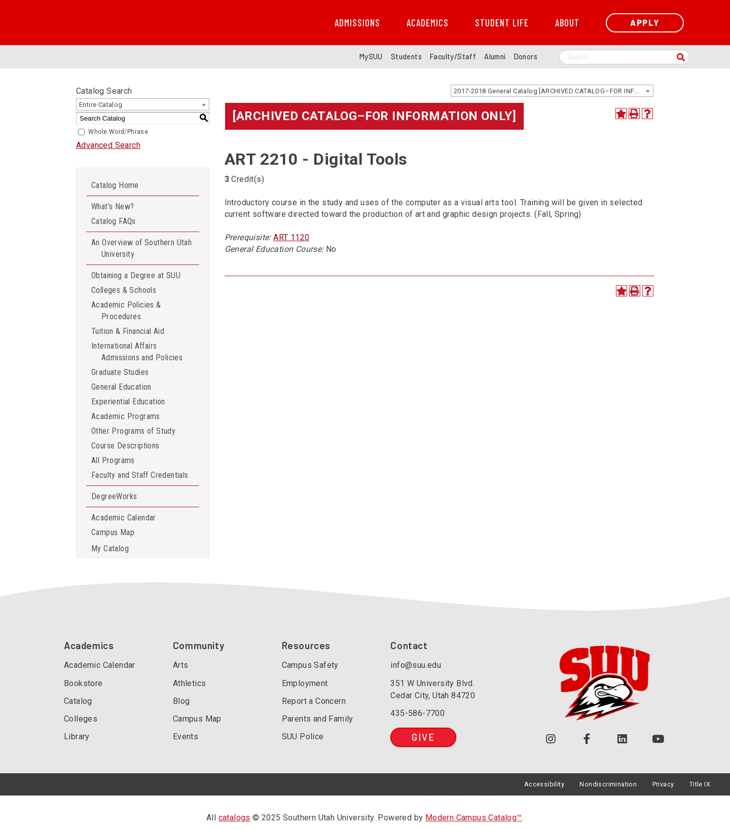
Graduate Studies (120, 372)
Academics (428, 22)
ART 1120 (291, 237)
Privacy (663, 784)
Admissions (357, 22)
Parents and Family (317, 719)
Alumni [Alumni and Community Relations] (494, 56)
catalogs (234, 817)
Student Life (502, 22)
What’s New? (112, 206)
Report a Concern (314, 701)
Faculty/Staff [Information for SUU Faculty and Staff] (453, 56)
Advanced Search (108, 145)
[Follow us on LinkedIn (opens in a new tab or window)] (623, 739)
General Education (121, 387)
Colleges (80, 719)
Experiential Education (128, 401)
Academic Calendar (123, 517)
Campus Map (112, 532)
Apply (645, 22)
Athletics (189, 683)
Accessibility (544, 784)
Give (423, 737)
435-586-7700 (417, 713)
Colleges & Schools (123, 290)
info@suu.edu (415, 665)
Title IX (699, 784)
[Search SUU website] (624, 57)
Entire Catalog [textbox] (101, 104)
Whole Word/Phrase (118, 131)
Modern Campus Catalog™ (473, 817)
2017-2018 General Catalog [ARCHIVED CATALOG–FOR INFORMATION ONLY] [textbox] (553, 91)
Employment (305, 683)
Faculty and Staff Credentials (140, 475)
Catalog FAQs (113, 221)
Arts (181, 665)
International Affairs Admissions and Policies (136, 351)
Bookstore (83, 683)
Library (77, 736)
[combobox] (552, 91)
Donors (525, 56)
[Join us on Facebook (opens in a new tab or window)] (587, 739)
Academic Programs (125, 416)
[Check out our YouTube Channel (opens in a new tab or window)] (658, 739)
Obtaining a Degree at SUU (135, 275)
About (567, 22)
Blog (181, 701)
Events (185, 736)
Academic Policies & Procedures (126, 310)
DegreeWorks (114, 496)
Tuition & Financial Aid (127, 331)
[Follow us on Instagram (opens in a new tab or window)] (551, 739)
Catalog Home (115, 185)
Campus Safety (310, 665)
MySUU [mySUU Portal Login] (371, 56)
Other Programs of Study (133, 431)
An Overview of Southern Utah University (141, 248)
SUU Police (303, 736)
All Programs (113, 460)
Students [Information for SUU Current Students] (406, 56)
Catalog (78, 701)
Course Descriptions (125, 445)
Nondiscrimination (608, 784)
